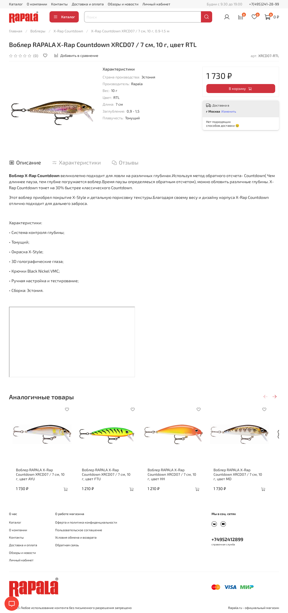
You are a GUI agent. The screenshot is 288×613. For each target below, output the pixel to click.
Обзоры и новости (123, 4)
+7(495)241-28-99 (264, 4)
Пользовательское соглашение (78, 530)
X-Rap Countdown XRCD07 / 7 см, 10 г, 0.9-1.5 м (130, 31)
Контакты (59, 4)
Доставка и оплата (88, 4)
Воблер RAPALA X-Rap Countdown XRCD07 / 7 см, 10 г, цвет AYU (39, 477)
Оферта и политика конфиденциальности (86, 522)
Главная (15, 31)
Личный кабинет (156, 4)
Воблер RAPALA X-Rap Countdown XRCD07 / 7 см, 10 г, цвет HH (177, 477)
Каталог (16, 4)
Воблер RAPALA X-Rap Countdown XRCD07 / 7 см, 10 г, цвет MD (246, 477)
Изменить (228, 111)
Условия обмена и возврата (76, 537)
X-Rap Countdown (68, 31)
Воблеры (37, 31)
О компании (37, 4)
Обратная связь (67, 545)
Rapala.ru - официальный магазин (253, 608)
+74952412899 (227, 539)
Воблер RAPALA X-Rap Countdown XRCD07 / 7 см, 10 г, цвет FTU (108, 477)
